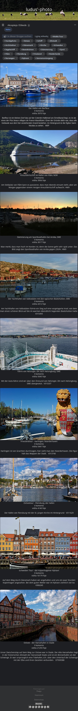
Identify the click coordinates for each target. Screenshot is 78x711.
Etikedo (23, 25)
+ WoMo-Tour (58, 36)
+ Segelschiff (10, 49)
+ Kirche (43, 45)
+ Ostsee (27, 41)
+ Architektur (11, 45)
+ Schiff (40, 41)
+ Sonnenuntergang (45, 58)
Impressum (39, 695)
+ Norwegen (10, 58)
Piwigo (39, 691)
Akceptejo (13, 25)
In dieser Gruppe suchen (19, 36)
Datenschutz (39, 700)
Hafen (8, 29)
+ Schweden (58, 45)
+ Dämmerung (47, 49)
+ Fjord (63, 49)
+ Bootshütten (28, 49)
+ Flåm (8, 54)
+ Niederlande (55, 54)
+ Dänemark (28, 45)
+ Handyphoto (11, 41)
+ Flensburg (22, 54)
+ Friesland (38, 54)
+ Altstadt (54, 41)
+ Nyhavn (26, 58)
